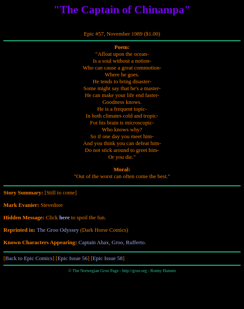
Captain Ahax (93, 242)
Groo (117, 242)
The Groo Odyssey (58, 230)
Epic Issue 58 (107, 258)
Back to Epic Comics (28, 258)
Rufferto (135, 242)
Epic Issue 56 (72, 258)
